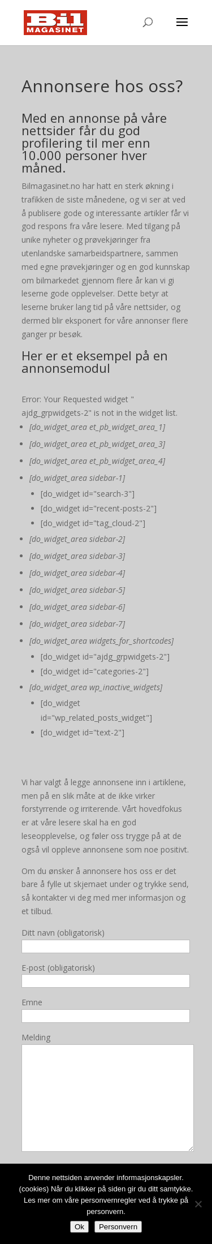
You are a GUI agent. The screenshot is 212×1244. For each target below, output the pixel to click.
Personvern (118, 1227)
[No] (198, 1203)
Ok (79, 1227)
